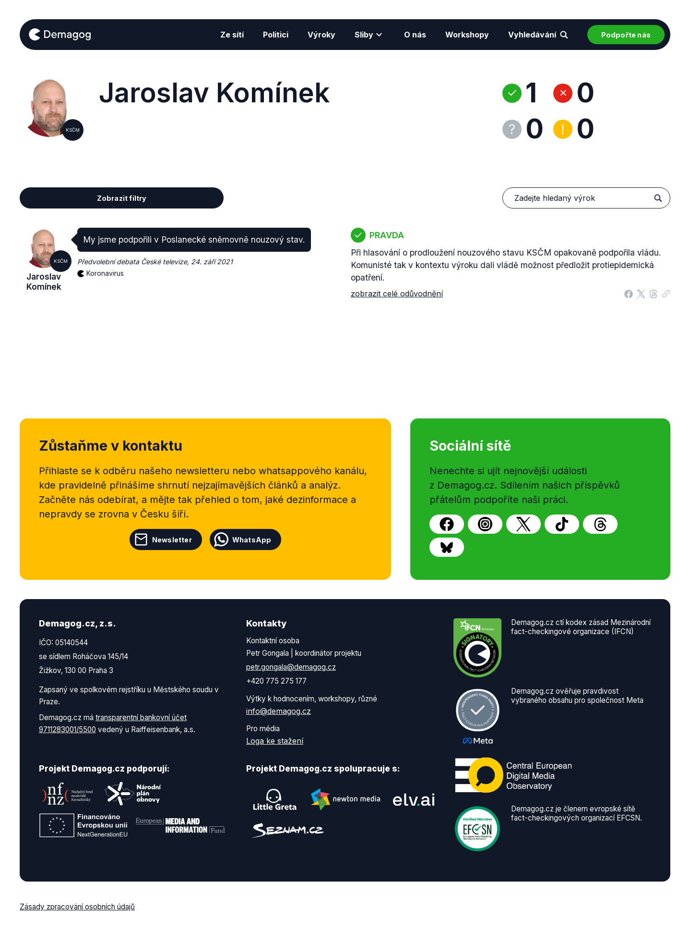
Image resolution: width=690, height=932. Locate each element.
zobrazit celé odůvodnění (397, 293)
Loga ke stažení (274, 741)
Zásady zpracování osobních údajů (77, 906)
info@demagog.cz (278, 711)
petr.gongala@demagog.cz (291, 667)
